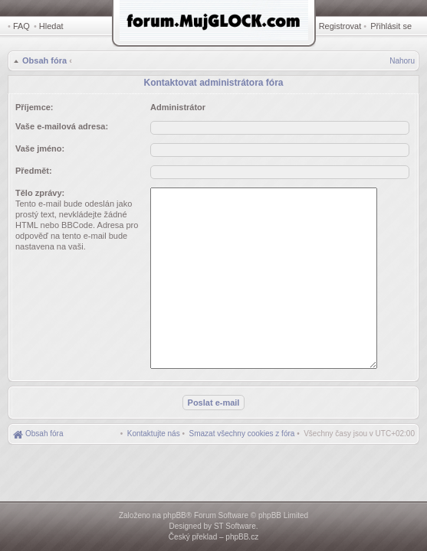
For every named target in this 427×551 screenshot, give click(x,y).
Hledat (51, 26)
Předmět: (33, 170)
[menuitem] (242, 433)
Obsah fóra (44, 60)
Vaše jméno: (39, 148)
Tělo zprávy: (39, 192)
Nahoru (402, 61)
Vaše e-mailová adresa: (61, 126)
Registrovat (340, 26)
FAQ (21, 26)
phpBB (174, 515)
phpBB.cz (241, 537)
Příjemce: (34, 107)
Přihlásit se (391, 26)
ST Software (235, 526)
